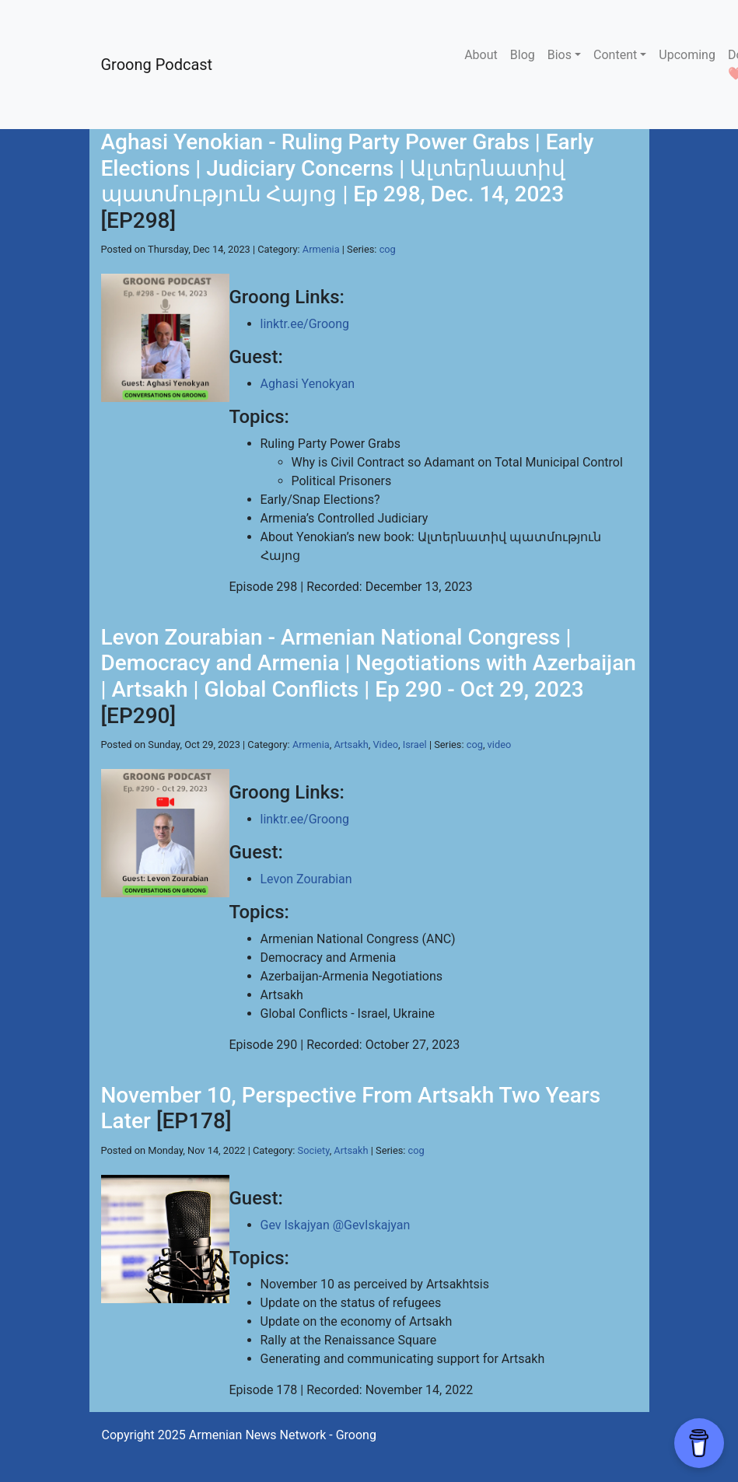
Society (314, 1150)
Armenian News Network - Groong (282, 1435)
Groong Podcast (157, 64)
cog (387, 249)
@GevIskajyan (372, 1225)
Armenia (321, 249)
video (500, 744)
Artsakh (351, 744)
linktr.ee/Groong (305, 323)
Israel (415, 744)
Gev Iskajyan (295, 1225)
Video (385, 744)
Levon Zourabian (306, 879)
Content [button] (615, 54)
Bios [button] (559, 54)
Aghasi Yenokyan (308, 383)
